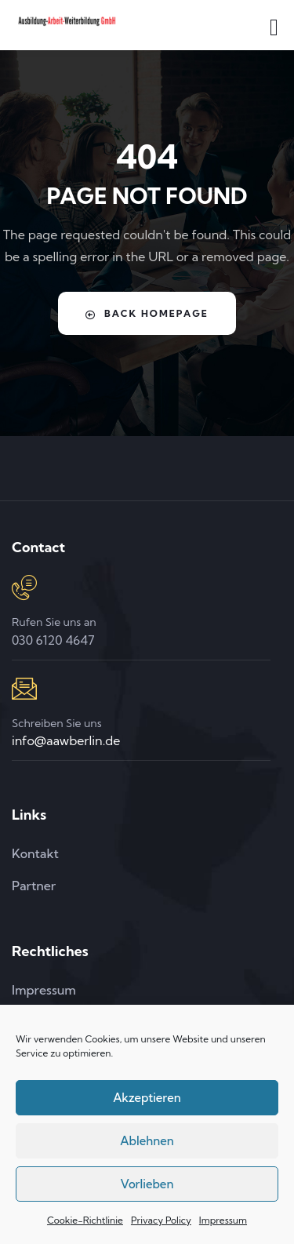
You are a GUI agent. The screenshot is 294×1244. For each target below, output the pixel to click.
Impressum (223, 1220)
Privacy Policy (161, 1220)
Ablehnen (146, 1140)
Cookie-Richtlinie (85, 1220)
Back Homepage (147, 313)
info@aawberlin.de (66, 740)
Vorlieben (147, 1184)
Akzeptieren (147, 1097)
